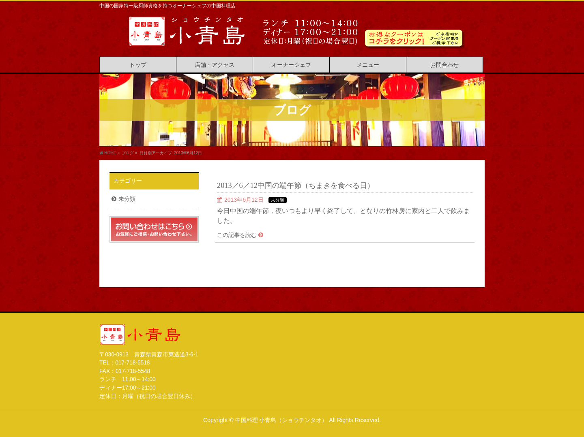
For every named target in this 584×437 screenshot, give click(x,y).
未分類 (277, 200)
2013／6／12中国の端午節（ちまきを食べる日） (295, 185)
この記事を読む (237, 235)
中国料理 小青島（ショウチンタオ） (281, 420)
